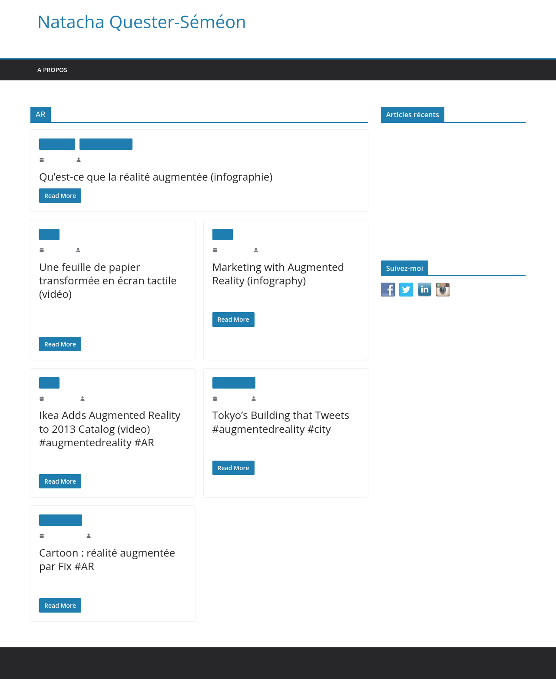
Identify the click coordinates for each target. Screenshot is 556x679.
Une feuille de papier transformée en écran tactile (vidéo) (103, 280)
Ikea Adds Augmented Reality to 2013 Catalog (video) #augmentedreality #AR (107, 428)
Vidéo (49, 234)
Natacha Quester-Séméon (138, 21)
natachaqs (93, 159)
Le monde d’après (403, 207)
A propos (52, 69)
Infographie (57, 144)
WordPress (221, 663)
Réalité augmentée (106, 144)
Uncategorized (234, 382)
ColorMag (184, 663)
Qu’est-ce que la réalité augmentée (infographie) (151, 176)
